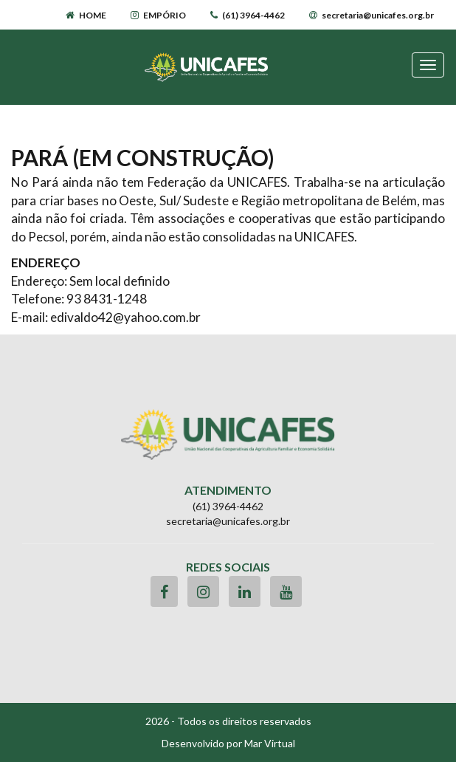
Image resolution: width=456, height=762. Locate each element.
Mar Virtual (269, 743)
